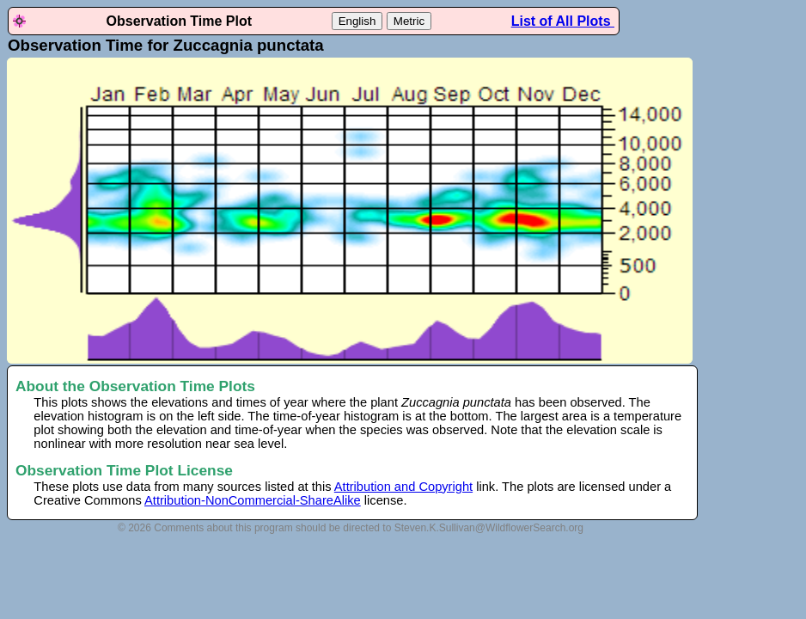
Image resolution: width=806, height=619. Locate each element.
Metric (409, 21)
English (357, 21)
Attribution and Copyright (403, 486)
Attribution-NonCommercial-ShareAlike (252, 500)
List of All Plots (562, 21)
